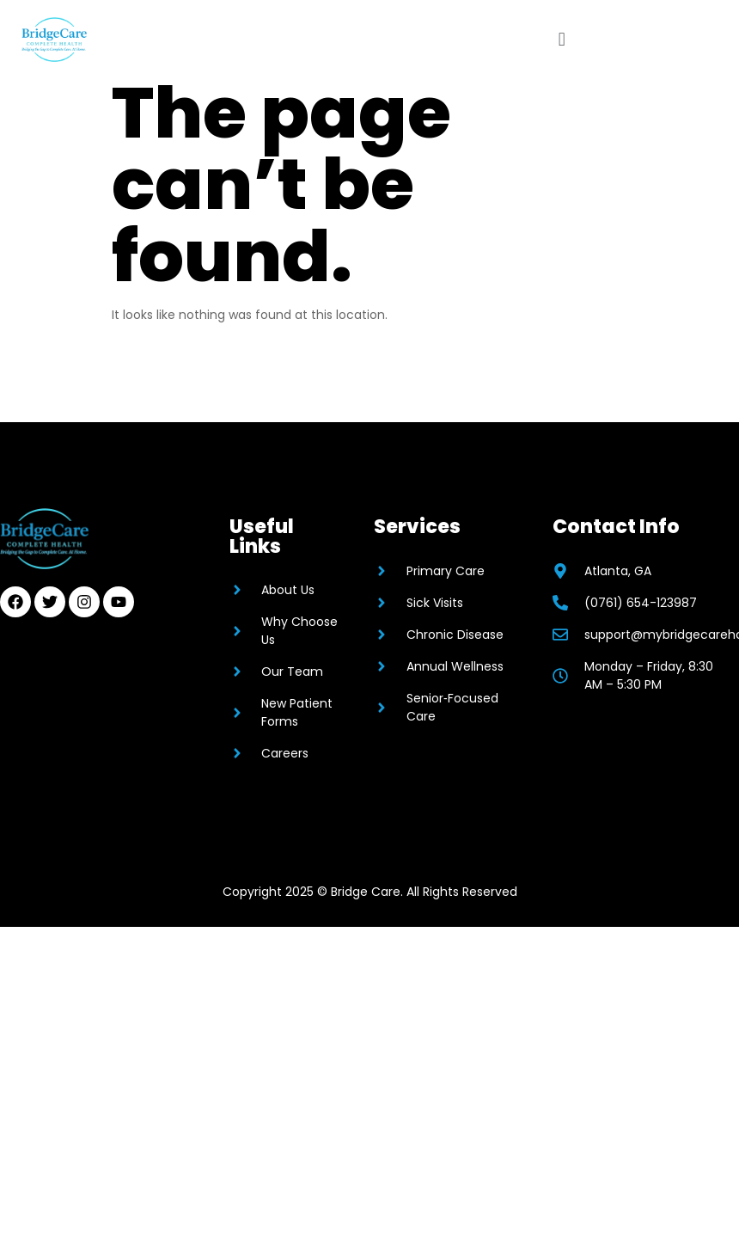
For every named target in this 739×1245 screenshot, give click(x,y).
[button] (561, 39)
